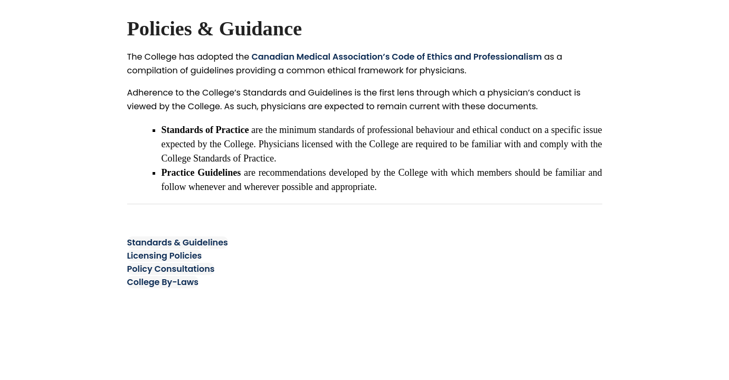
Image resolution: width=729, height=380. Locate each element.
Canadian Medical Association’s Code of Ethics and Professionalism (396, 57)
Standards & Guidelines (177, 242)
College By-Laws (163, 282)
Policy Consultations (171, 269)
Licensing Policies (164, 256)
